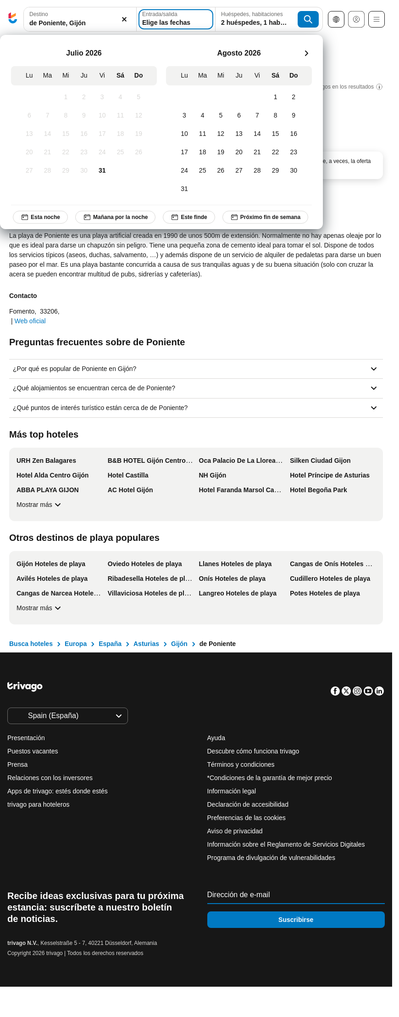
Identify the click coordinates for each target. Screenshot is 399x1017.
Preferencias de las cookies (247, 817)
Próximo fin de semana (265, 217)
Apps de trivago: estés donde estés (57, 791)
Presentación (26, 738)
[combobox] (80, 19)
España (110, 643)
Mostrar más (40, 504)
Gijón (179, 643)
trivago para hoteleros (38, 804)
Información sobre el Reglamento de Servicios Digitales (286, 844)
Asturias (146, 643)
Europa (76, 643)
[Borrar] (124, 19)
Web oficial (29, 321)
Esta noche (40, 217)
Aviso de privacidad (235, 831)
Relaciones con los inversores (50, 777)
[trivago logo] (12, 19)
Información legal (231, 791)
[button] (80, 19)
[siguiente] (306, 53)
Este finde (189, 217)
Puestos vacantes (32, 751)
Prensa (17, 764)
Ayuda (216, 738)
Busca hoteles (31, 643)
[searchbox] (80, 23)
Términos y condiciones (241, 764)
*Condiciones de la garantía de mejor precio (269, 777)
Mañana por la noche (115, 217)
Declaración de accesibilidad (247, 804)
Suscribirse (295, 919)
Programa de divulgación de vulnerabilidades (271, 857)
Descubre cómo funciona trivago (253, 751)
